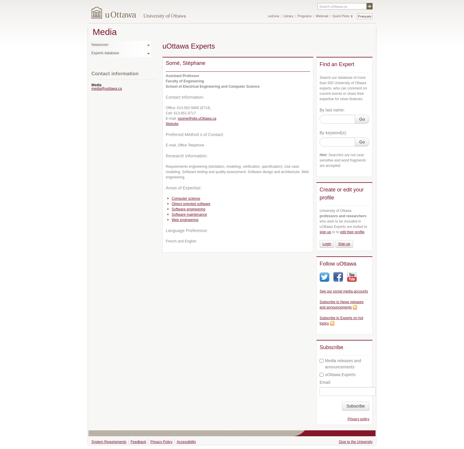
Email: (325, 382)
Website (172, 124)
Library (288, 16)
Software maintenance (189, 214)
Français (364, 16)
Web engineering (185, 220)
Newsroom (99, 45)
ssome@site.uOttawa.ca (197, 118)
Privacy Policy (161, 442)
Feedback (138, 442)
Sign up (344, 244)
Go (362, 119)
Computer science (186, 198)
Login (327, 244)
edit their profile (352, 232)
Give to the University (356, 442)
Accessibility (186, 442)
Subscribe (356, 406)
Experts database (105, 53)
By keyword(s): (333, 132)
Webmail (322, 16)
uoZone (273, 16)
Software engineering (188, 209)
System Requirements (108, 442)
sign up (325, 232)
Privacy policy (358, 419)
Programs (304, 16)
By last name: (332, 110)
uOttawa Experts (338, 374)
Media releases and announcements (340, 363)
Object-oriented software (191, 204)
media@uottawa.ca (106, 89)
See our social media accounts (344, 291)
